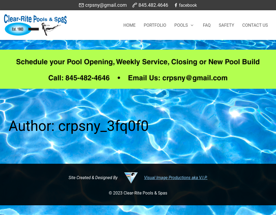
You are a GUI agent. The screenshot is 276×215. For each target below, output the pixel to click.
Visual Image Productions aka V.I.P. (176, 177)
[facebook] (185, 5)
